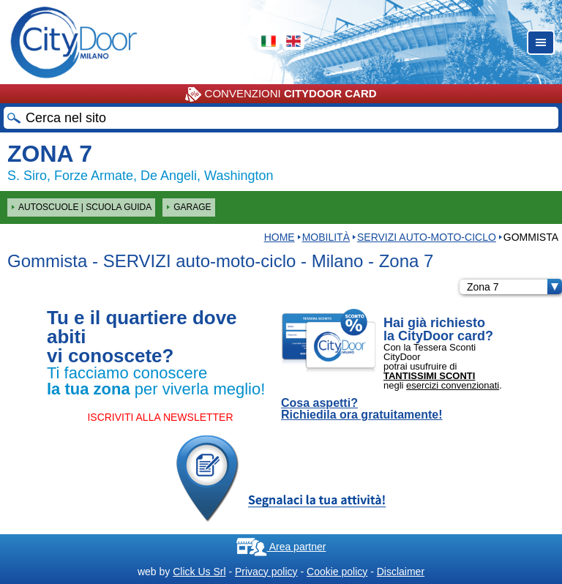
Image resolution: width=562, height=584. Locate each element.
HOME (279, 237)
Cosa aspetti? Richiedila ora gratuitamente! (362, 409)
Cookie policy (337, 571)
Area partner (281, 547)
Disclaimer (400, 571)
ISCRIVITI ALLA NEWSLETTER (160, 417)
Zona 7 (514, 287)
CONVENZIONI (280, 94)
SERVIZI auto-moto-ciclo (426, 237)
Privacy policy (266, 571)
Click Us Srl (199, 571)
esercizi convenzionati (452, 385)
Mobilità (326, 237)
